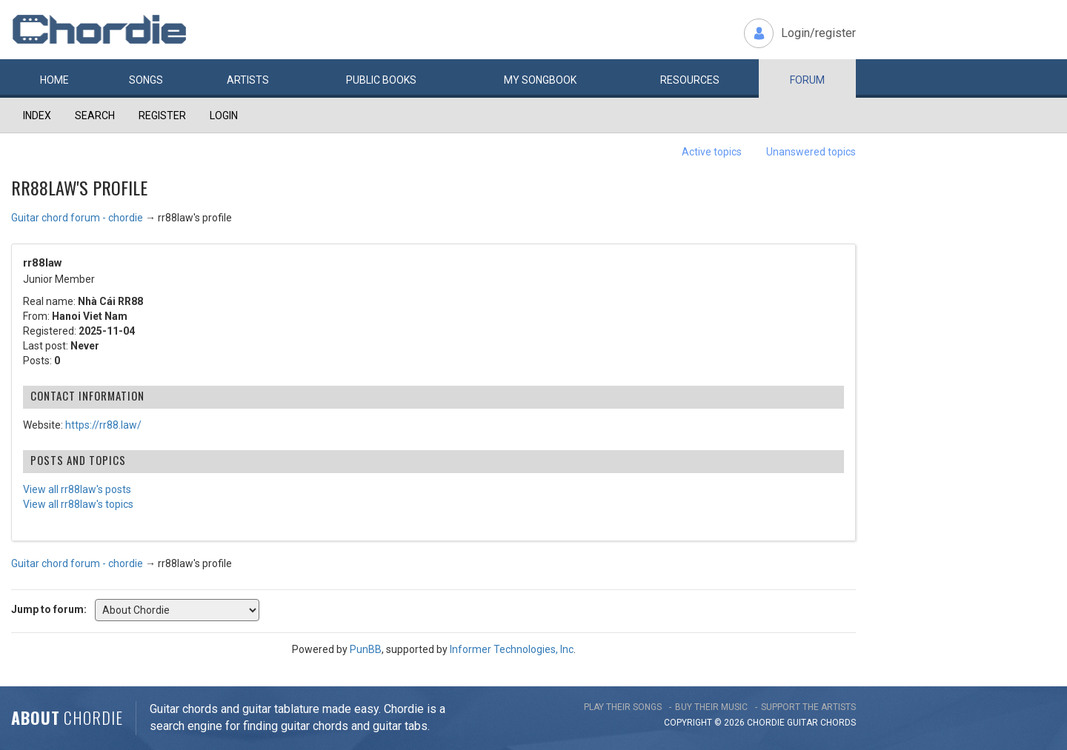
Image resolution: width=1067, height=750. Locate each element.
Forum (807, 80)
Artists (248, 80)
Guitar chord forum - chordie (77, 218)
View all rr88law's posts (77, 489)
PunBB (366, 649)
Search (95, 115)
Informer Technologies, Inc (512, 649)
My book (540, 80)
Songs (146, 80)
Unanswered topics (811, 152)
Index (37, 115)
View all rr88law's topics (78, 504)
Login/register (818, 33)
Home (54, 80)
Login (224, 115)
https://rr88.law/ (103, 425)
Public (381, 80)
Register (162, 115)
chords (838, 722)
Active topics (712, 152)
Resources (689, 80)
